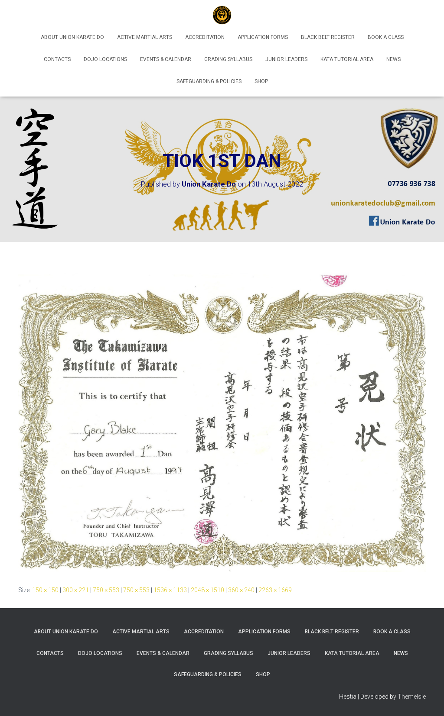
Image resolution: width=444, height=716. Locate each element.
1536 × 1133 (170, 590)
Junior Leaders (286, 59)
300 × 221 (75, 590)
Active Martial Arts (144, 37)
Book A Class (386, 37)
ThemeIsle (412, 696)
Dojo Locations (105, 59)
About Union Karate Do (72, 37)
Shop (261, 81)
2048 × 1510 (207, 590)
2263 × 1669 (275, 590)
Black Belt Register (328, 37)
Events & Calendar (165, 59)
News (393, 59)
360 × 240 (241, 590)
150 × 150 (45, 590)
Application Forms (263, 37)
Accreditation (205, 37)
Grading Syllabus (228, 59)
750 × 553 (106, 590)
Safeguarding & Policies (209, 81)
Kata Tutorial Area (346, 59)
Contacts (57, 59)
